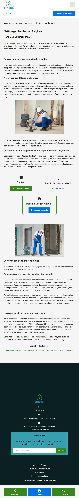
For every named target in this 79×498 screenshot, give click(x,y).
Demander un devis (64, 13)
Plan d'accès (15, 495)
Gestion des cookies (39, 476)
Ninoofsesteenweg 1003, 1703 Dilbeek (39, 418)
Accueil (19, 23)
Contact (39, 495)
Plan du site (39, 472)
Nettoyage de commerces (34, 350)
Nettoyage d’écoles (13, 350)
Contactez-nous (21, 189)
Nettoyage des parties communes (60, 350)
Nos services (29, 23)
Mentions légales (39, 465)
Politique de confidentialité (39, 469)
